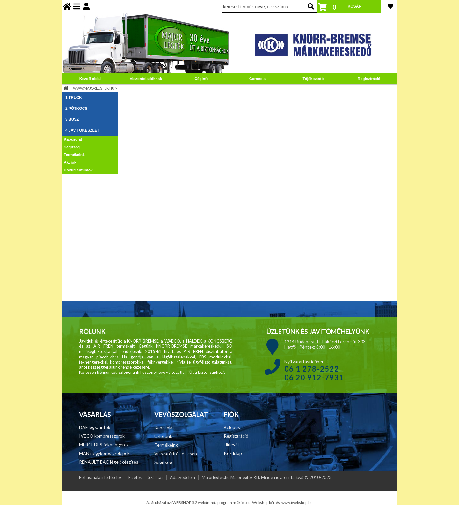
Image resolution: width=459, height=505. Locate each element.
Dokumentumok (78, 170)
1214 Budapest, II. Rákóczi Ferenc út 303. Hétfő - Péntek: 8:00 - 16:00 (325, 344)
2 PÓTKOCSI (77, 108)
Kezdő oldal (90, 79)
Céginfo (201, 79)
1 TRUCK (73, 97)
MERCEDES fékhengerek (104, 444)
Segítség (72, 147)
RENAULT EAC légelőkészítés (108, 461)
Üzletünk (163, 436)
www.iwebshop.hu (297, 502)
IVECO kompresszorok (102, 436)
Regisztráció (369, 79)
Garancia (257, 79)
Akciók (70, 162)
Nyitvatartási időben (314, 370)
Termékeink (74, 155)
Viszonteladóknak (146, 79)
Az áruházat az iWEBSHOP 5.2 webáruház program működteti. (199, 502)
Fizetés (135, 477)
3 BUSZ (72, 119)
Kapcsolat (73, 139)
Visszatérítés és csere (176, 453)
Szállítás (155, 477)
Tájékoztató (313, 79)
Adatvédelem (182, 477)
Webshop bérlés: (266, 502)
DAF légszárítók (94, 427)
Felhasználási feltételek (100, 477)
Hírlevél (231, 444)
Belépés (232, 427)
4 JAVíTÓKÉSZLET (82, 130)
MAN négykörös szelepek (104, 453)
